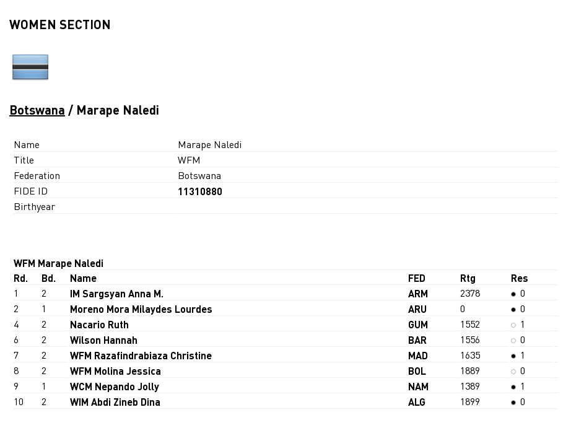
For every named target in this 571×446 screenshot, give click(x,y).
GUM (418, 324)
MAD (418, 355)
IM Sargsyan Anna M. (116, 293)
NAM (418, 386)
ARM (418, 293)
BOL (417, 371)
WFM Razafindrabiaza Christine (141, 355)
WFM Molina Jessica (115, 371)
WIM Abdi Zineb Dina (115, 402)
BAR (417, 340)
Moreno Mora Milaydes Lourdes (141, 309)
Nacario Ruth (99, 324)
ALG (416, 402)
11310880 (200, 191)
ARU (417, 309)
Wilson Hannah (103, 340)
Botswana (37, 109)
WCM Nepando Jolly (114, 386)
